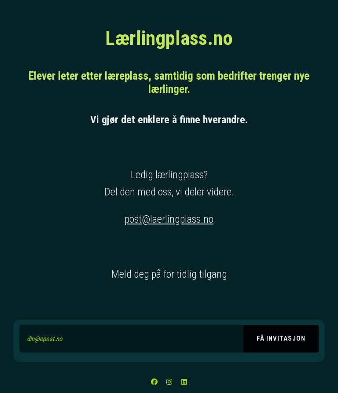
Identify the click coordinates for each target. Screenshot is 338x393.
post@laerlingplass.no (169, 219)
